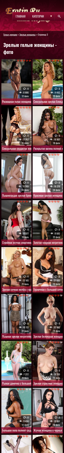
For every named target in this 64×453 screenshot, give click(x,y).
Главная (20, 16)
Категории (38, 16)
